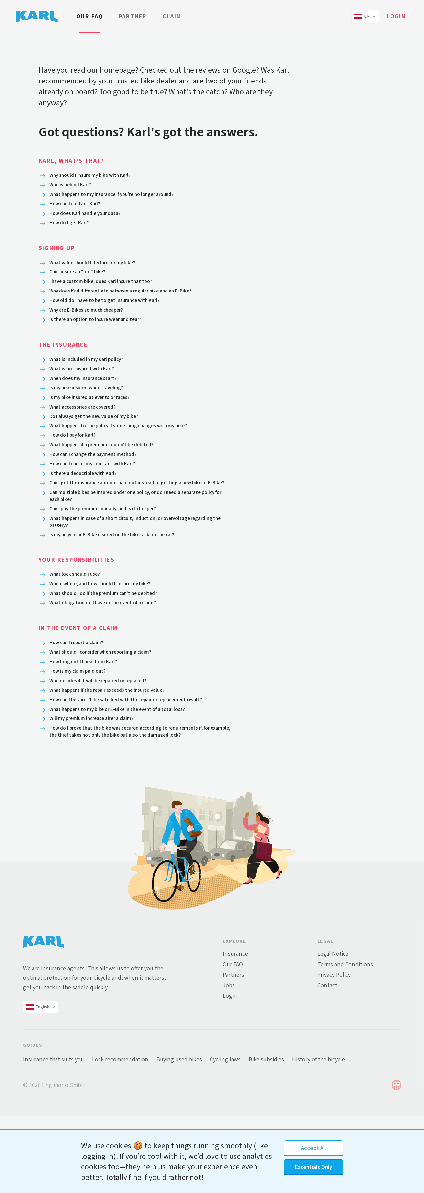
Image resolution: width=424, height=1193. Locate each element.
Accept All (313, 1148)
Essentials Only (313, 1167)
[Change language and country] (365, 16)
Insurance (235, 1030)
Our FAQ (89, 16)
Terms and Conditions (345, 1041)
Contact (327, 1062)
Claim (172, 16)
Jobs (229, 1062)
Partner (133, 16)
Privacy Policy (334, 1051)
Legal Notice (332, 1030)
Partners (233, 1051)
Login (396, 16)
